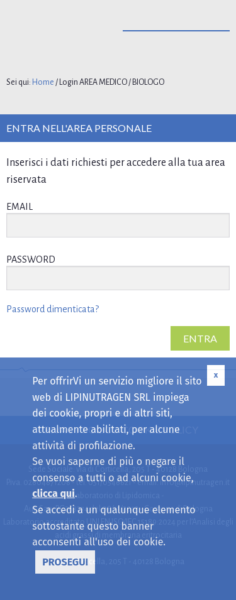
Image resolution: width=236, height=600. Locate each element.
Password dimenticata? (52, 309)
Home (43, 82)
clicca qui (53, 493)
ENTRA (200, 338)
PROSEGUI (65, 562)
